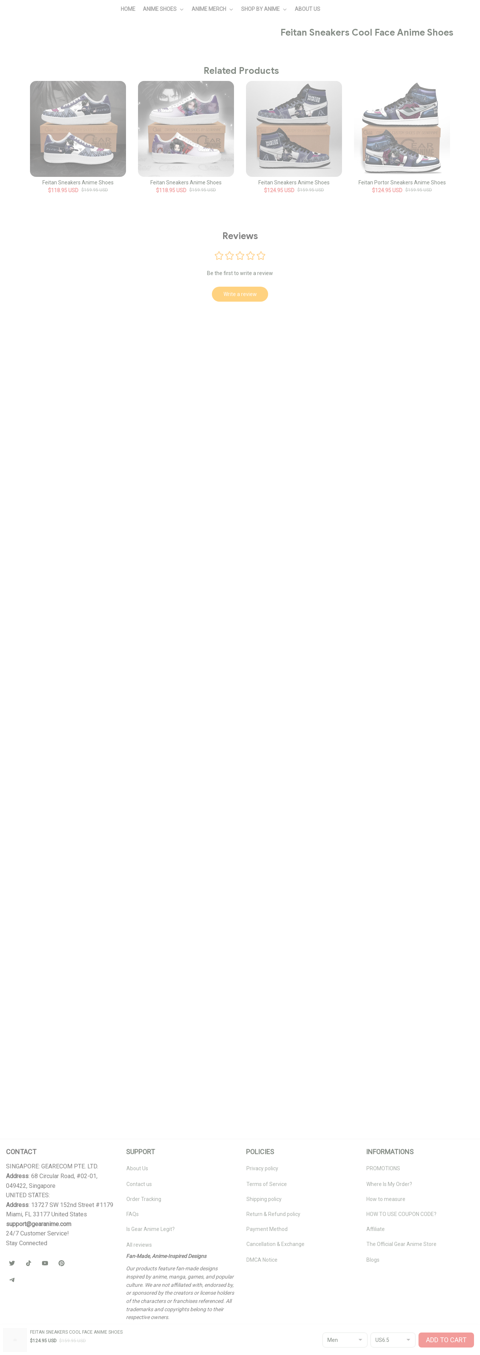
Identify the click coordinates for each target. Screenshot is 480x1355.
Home (24, 43)
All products (53, 43)
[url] (38, 1233)
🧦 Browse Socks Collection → (372, 315)
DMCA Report (22, 1346)
